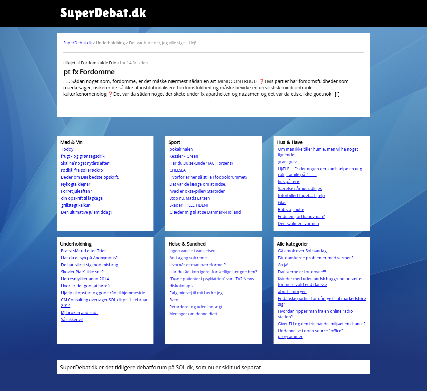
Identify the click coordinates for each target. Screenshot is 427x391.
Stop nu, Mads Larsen (189, 198)
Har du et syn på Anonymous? (89, 258)
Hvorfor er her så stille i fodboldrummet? (208, 177)
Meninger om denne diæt (193, 314)
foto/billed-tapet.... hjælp (301, 195)
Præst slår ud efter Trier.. (84, 251)
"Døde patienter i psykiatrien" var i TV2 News (211, 279)
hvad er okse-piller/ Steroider (197, 191)
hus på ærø (289, 181)
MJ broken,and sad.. (79, 312)
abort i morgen (292, 291)
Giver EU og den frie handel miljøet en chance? (321, 324)
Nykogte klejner (75, 184)
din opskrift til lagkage (82, 198)
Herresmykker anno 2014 (85, 279)
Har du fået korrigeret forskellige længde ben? (213, 272)
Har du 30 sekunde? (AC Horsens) (201, 163)
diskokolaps (180, 286)
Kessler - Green (183, 156)
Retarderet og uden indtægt (195, 307)
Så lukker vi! (72, 319)
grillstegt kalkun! (76, 205)
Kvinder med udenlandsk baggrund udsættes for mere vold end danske (320, 281)
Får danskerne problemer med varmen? (315, 258)
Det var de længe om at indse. (197, 184)
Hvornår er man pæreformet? (197, 265)
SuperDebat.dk (77, 43)
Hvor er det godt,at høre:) (85, 286)
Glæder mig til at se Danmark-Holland (205, 212)
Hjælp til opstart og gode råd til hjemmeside (103, 293)
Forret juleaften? (76, 191)
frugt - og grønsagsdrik (82, 156)
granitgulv (287, 162)
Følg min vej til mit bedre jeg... (197, 293)
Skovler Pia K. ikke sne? (82, 272)
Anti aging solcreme (188, 258)
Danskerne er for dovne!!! (302, 272)
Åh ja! (283, 265)
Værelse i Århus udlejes (300, 188)
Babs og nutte (291, 209)
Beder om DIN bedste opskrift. (90, 177)
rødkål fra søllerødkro (82, 170)
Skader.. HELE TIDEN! (188, 205)
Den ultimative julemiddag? (86, 212)
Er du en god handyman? (301, 216)
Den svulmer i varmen (298, 223)
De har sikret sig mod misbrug (89, 265)
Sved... (175, 300)
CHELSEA (177, 170)
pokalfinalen (181, 149)
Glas (282, 202)
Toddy (67, 149)
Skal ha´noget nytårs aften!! (86, 163)
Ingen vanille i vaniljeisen (192, 251)
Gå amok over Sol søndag (302, 251)
